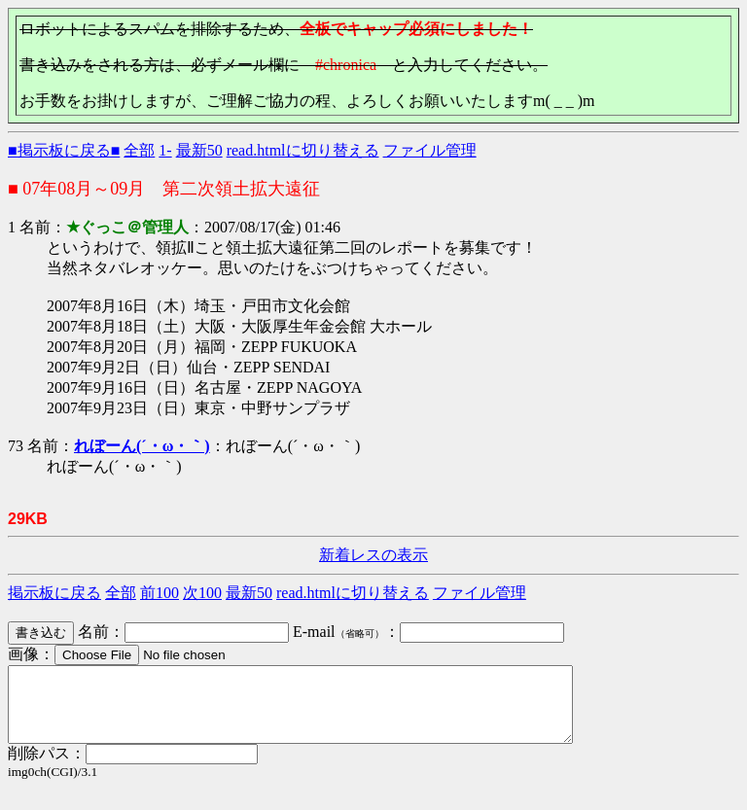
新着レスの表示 (373, 554)
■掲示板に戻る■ (64, 150)
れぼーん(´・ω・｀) (142, 446)
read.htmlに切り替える (303, 150)
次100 (202, 592)
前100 (159, 592)
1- (165, 150)
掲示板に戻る (54, 592)
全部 (139, 150)
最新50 (199, 150)
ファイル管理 (430, 150)
